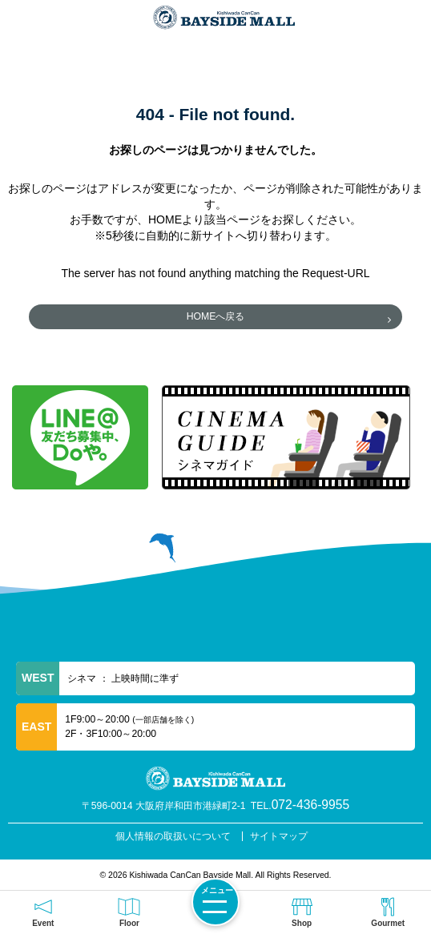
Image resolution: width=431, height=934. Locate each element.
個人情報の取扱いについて (173, 836)
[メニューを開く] (215, 902)
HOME (165, 219)
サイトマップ (279, 836)
